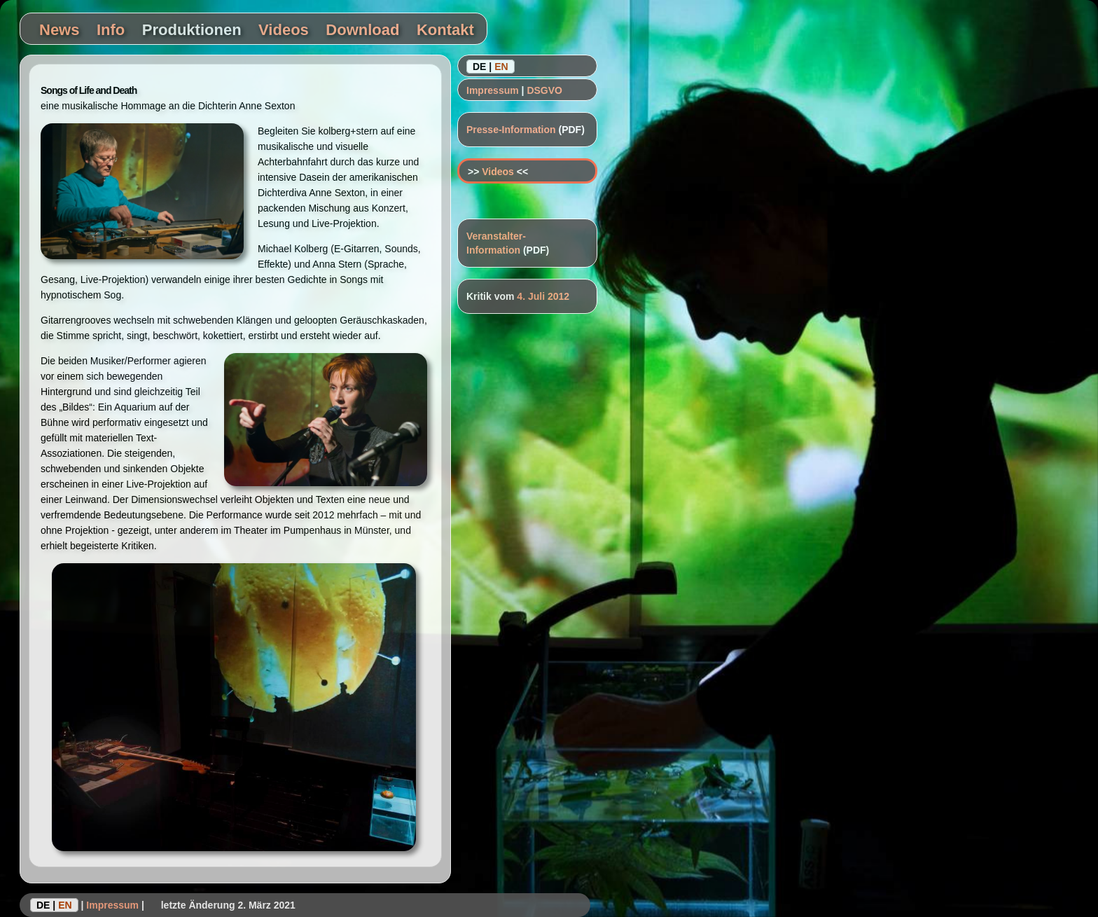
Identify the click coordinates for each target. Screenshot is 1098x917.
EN (501, 66)
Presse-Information (511, 129)
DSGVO (544, 90)
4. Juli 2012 (543, 296)
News (59, 30)
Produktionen (192, 30)
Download (362, 30)
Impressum (492, 90)
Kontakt (445, 30)
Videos (283, 30)
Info (111, 30)
